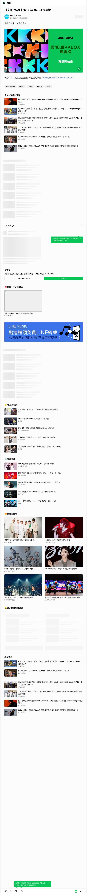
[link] (16, 891)
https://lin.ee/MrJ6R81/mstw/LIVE (58, 78)
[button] (8, 891)
